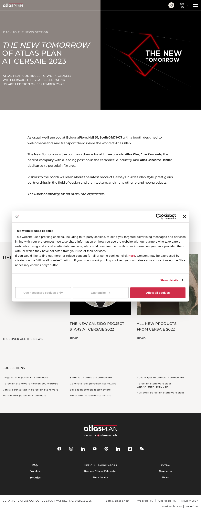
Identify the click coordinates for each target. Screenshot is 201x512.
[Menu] (195, 5)
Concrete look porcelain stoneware (93, 383)
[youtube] (94, 449)
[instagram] (71, 449)
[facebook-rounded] (59, 449)
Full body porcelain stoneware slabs (161, 392)
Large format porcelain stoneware (25, 377)
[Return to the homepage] (82, 5)
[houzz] (118, 449)
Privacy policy (144, 500)
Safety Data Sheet (118, 500)
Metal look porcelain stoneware (90, 395)
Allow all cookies (158, 292)
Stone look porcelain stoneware (91, 377)
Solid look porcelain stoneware (90, 389)
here (132, 255)
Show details (169, 280)
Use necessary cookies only (43, 292)
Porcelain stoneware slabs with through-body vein (154, 385)
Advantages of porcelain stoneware (160, 377)
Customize (101, 292)
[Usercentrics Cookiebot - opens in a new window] (159, 216)
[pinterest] (106, 449)
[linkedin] (83, 449)
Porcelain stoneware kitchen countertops (30, 383)
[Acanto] (192, 506)
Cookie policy (167, 500)
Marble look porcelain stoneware (24, 395)
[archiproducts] (130, 449)
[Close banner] (184, 216)
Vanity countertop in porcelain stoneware (30, 389)
